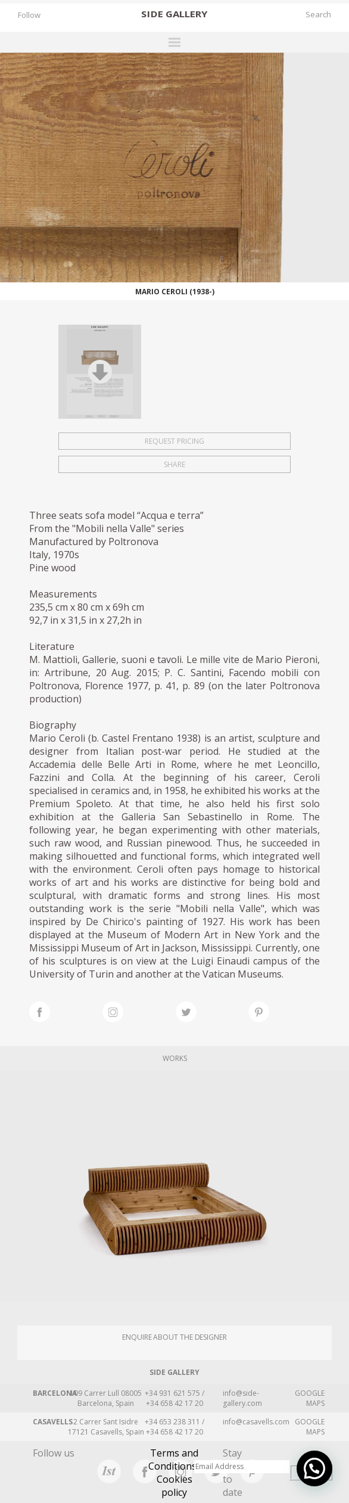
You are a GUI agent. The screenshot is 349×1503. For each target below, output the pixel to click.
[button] (314, 1468)
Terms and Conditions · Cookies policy (174, 1472)
